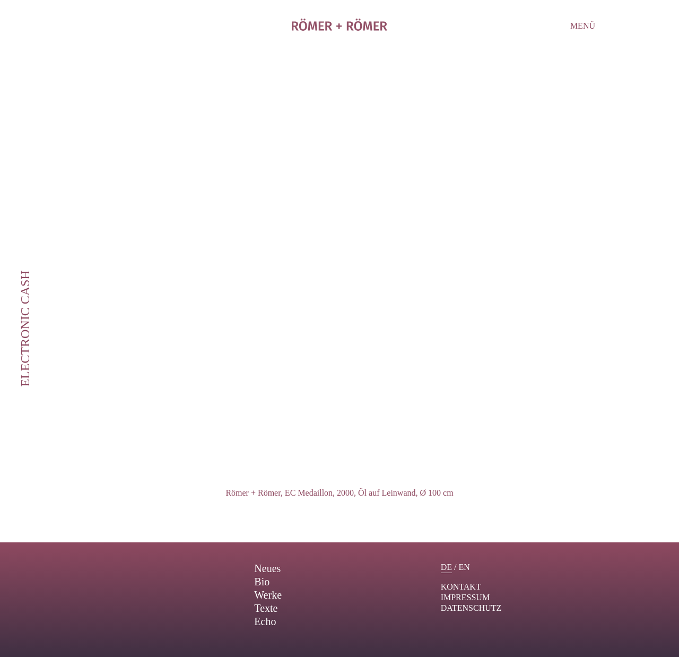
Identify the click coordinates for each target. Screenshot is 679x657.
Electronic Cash (25, 328)
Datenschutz (471, 607)
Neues (267, 568)
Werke (268, 595)
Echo (265, 621)
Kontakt (461, 586)
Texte (265, 608)
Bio (261, 581)
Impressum (465, 597)
